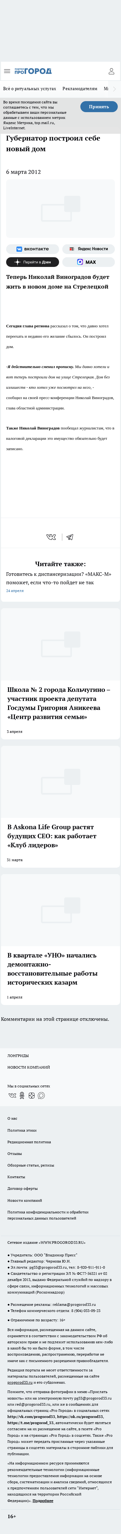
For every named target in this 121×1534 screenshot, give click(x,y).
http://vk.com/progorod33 (31, 1416)
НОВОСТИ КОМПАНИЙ (28, 1067)
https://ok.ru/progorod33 (80, 1416)
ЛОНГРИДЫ (18, 1055)
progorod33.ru (20, 1382)
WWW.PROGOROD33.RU (62, 1242)
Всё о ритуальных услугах (29, 88)
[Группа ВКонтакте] (32, 249)
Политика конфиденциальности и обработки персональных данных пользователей (47, 1215)
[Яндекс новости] (88, 249)
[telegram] (72, 537)
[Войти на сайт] (111, 71)
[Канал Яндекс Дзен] (32, 262)
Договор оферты (22, 1188)
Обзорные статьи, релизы (30, 1165)
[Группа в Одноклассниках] (22, 1095)
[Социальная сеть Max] (88, 262)
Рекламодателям (80, 88)
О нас (12, 1118)
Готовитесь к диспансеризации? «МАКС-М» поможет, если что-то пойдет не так (60, 583)
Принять (99, 107)
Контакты (16, 1176)
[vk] (51, 537)
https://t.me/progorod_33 (30, 1422)
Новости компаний (24, 1200)
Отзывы (14, 1153)
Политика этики (21, 1130)
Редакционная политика (29, 1141)
